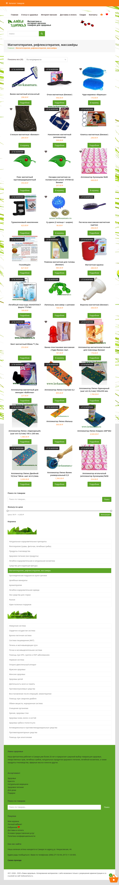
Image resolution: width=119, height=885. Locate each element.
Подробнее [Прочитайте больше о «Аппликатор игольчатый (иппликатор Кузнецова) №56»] (94, 484)
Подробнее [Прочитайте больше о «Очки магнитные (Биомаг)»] (59, 102)
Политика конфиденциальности (21, 836)
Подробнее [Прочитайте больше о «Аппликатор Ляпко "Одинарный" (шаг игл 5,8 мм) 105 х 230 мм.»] (25, 441)
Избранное (14, 827)
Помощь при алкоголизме (20, 737)
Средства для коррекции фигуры (23, 565)
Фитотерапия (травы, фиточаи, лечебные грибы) (30, 546)
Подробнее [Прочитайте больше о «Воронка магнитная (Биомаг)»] (94, 315)
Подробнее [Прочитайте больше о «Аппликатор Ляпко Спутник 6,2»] (59, 400)
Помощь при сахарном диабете (23, 698)
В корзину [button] (94, 102)
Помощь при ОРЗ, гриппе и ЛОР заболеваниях (29, 655)
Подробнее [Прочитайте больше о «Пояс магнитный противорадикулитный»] (25, 190)
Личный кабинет (15, 824)
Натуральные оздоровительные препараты (28, 541)
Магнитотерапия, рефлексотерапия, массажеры (30, 570)
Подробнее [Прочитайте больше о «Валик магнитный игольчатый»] (25, 102)
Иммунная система (17, 626)
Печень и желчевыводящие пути (23, 645)
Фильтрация (105, 515)
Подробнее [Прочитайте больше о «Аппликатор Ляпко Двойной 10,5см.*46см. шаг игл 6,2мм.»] (25, 484)
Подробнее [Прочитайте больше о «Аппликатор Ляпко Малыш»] (59, 441)
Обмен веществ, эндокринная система (26, 703)
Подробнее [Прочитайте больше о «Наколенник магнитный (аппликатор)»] (59, 145)
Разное (12, 599)
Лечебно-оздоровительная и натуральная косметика (32, 561)
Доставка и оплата (16, 830)
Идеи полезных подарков (20, 604)
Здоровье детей (16, 679)
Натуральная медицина (18, 784)
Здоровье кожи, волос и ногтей (22, 718)
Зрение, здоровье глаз (19, 713)
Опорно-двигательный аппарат (22, 664)
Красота (11, 781)
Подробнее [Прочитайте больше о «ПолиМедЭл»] (25, 273)
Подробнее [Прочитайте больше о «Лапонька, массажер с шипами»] (59, 315)
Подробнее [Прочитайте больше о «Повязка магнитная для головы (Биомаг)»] (59, 273)
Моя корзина (13, 821)
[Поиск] (42, 33)
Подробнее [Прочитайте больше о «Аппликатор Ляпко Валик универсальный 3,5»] (59, 484)
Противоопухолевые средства (22, 689)
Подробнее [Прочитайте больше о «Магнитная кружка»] (94, 273)
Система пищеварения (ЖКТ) (21, 640)
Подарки (11, 793)
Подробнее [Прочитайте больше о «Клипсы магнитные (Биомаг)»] (94, 145)
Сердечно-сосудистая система (22, 630)
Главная (11, 48)
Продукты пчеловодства (19, 551)
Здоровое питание (16, 787)
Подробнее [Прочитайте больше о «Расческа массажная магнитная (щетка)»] (94, 233)
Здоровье (12, 778)
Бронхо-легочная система (20, 635)
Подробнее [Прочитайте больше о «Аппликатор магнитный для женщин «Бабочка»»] (25, 400)
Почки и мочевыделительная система (25, 650)
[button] (15, 3)
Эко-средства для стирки (20, 595)
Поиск (106, 499)
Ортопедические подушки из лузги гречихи (28, 575)
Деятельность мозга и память (22, 684)
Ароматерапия (15, 585)
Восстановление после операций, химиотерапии (30, 694)
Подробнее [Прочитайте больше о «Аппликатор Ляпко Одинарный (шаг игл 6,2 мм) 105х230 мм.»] (94, 400)
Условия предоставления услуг (21, 833)
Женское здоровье (17, 674)
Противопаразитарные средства (23, 732)
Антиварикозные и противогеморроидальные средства (33, 727)
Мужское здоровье (17, 669)
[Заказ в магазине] (46, 59)
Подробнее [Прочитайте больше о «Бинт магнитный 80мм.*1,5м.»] (25, 358)
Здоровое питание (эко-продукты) (23, 556)
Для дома (12, 790)
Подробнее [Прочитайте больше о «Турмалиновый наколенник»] (25, 233)
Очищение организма (18, 708)
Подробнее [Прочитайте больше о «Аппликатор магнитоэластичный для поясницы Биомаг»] (94, 358)
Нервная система (16, 660)
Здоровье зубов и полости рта (22, 723)
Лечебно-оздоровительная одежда (24, 590)
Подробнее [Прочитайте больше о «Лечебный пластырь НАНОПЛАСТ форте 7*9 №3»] (25, 315)
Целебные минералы (18, 580)
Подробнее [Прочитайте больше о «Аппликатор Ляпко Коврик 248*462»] (94, 441)
